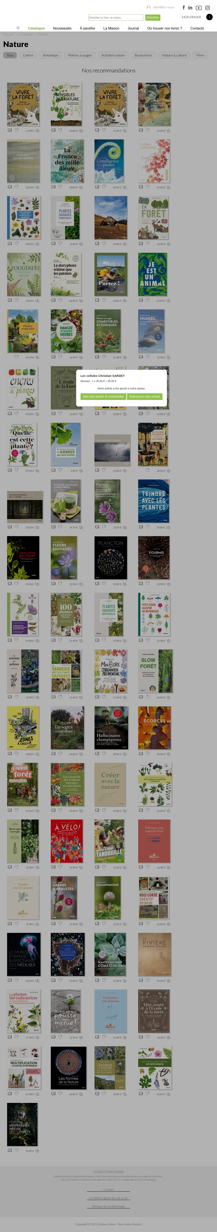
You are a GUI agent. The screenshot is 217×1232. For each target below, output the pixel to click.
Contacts (196, 28)
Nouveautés (61, 28)
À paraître (87, 28)
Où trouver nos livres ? (164, 28)
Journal (133, 28)
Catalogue (36, 28)
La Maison (110, 28)
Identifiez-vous (163, 7)
